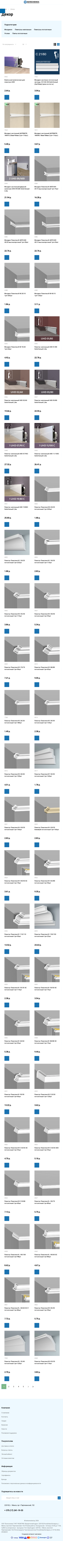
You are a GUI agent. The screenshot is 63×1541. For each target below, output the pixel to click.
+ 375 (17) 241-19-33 (13, 1510)
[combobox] (10, 44)
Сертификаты (5, 1475)
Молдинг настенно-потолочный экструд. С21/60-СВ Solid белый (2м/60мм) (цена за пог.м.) (46, 82)
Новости (4, 1429)
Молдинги (8, 30)
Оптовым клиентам (7, 1458)
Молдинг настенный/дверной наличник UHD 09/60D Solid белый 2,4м (16, 189)
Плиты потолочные (19, 33)
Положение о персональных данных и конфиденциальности (21, 1483)
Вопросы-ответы (6, 1450)
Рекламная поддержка (9, 1433)
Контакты (4, 1417)
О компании (5, 1413)
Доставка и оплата (7, 1446)
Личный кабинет (6, 1454)
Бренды (4, 1479)
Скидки (3, 1421)
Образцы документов (8, 1471)
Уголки (7, 33)
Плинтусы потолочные (42, 30)
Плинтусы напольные (23, 30)
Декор (12, 9)
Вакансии (4, 1425)
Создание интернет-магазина (31, 1534)
